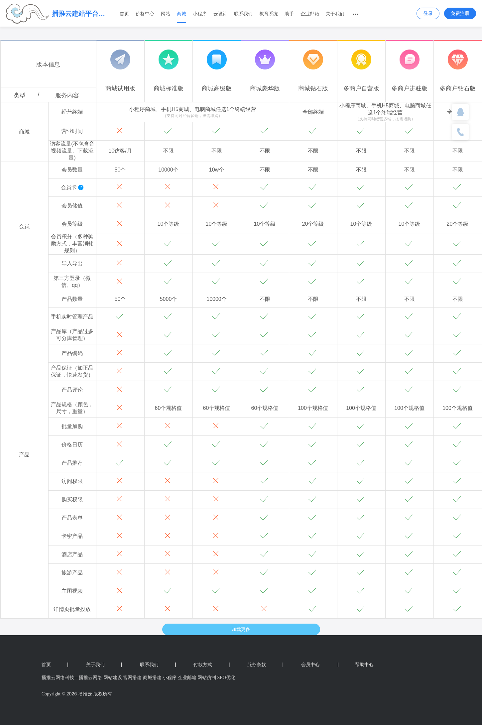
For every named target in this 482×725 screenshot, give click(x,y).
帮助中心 (355, 664)
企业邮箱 (310, 13)
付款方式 (211, 664)
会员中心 (310, 664)
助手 (289, 13)
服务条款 (265, 664)
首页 (124, 13)
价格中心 (145, 13)
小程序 (200, 13)
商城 (181, 13)
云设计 (220, 13)
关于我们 (335, 13)
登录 (428, 13)
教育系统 (268, 13)
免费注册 (460, 13)
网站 (165, 13)
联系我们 (243, 13)
